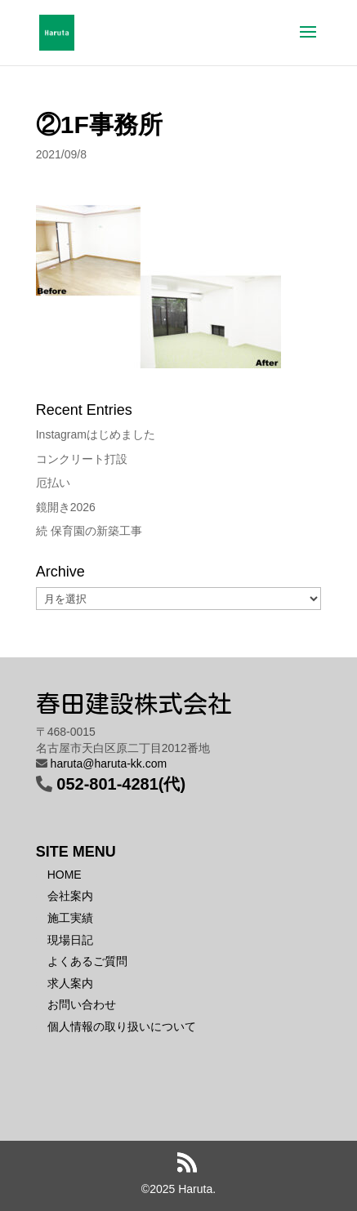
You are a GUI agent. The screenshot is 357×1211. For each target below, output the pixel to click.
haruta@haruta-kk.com (109, 763)
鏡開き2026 (66, 507)
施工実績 (70, 917)
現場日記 (70, 939)
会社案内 (70, 895)
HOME (64, 874)
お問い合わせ (81, 1004)
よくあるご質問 (87, 961)
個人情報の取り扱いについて (121, 1026)
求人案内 (70, 983)
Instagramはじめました (95, 434)
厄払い (53, 482)
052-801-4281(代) (120, 784)
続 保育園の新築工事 (89, 530)
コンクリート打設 (81, 458)
